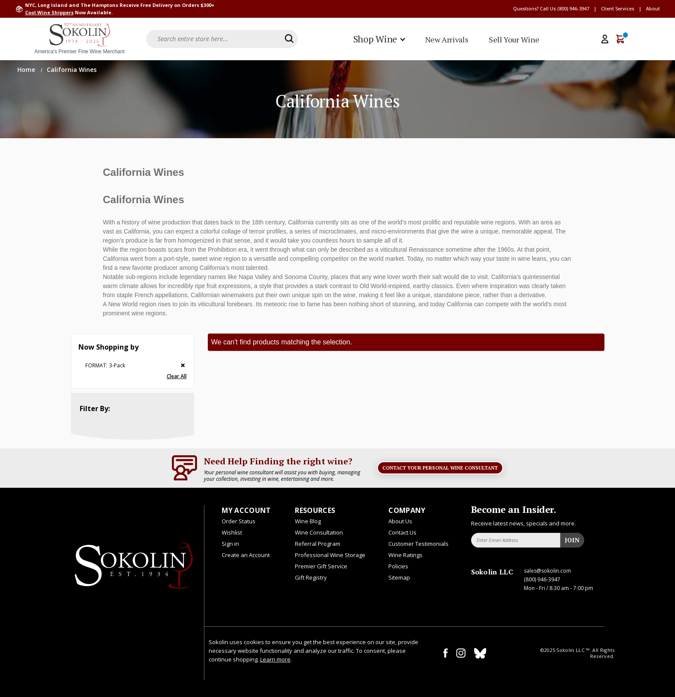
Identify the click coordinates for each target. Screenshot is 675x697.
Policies (398, 566)
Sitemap (399, 577)
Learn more (275, 659)
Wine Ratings (405, 555)
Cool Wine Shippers (49, 12)
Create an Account (246, 555)
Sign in (230, 544)
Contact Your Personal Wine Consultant (440, 468)
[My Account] (605, 39)
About (653, 8)
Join (572, 540)
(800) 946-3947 (573, 8)
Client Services (617, 8)
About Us (400, 521)
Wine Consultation (319, 532)
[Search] (289, 38)
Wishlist (232, 532)
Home (27, 69)
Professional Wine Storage (330, 555)
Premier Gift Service (321, 566)
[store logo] (79, 39)
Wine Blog (308, 521)
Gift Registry (311, 577)
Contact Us (402, 532)
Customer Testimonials (418, 544)
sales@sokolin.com (547, 570)
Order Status (238, 521)
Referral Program (317, 544)
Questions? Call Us (534, 8)
